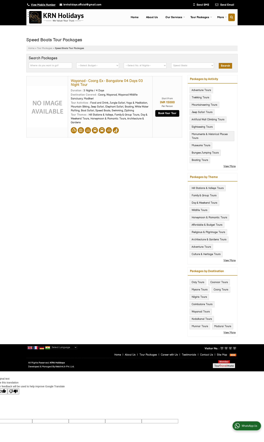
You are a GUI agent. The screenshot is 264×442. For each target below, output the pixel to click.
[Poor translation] (13, 391)
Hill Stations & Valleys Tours (208, 188)
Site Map (222, 354)
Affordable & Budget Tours (207, 224)
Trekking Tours (200, 97)
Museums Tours (201, 145)
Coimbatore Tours (202, 304)
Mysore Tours (200, 289)
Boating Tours (200, 160)
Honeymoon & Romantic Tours (209, 217)
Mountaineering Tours (204, 104)
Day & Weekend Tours (204, 202)
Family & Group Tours (204, 195)
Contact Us (206, 354)
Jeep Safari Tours (202, 112)
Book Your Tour (167, 113)
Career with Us (169, 354)
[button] (43, 4)
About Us (152, 17)
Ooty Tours (198, 282)
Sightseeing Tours (202, 126)
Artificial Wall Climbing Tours (208, 119)
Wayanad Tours (201, 311)
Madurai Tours (222, 326)
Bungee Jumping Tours (205, 152)
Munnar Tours (200, 326)
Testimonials (189, 354)
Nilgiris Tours (199, 297)
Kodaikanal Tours (202, 319)
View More (229, 166)
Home (135, 17)
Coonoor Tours (219, 282)
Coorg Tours (221, 289)
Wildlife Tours (199, 210)
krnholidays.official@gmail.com (82, 4)
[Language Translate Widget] (64, 347)
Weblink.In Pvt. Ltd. (64, 366)
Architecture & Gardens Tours (209, 239)
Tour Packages (201, 17)
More (222, 17)
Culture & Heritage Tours (206, 254)
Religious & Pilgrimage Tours (208, 232)
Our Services (175, 17)
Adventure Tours (201, 90)
